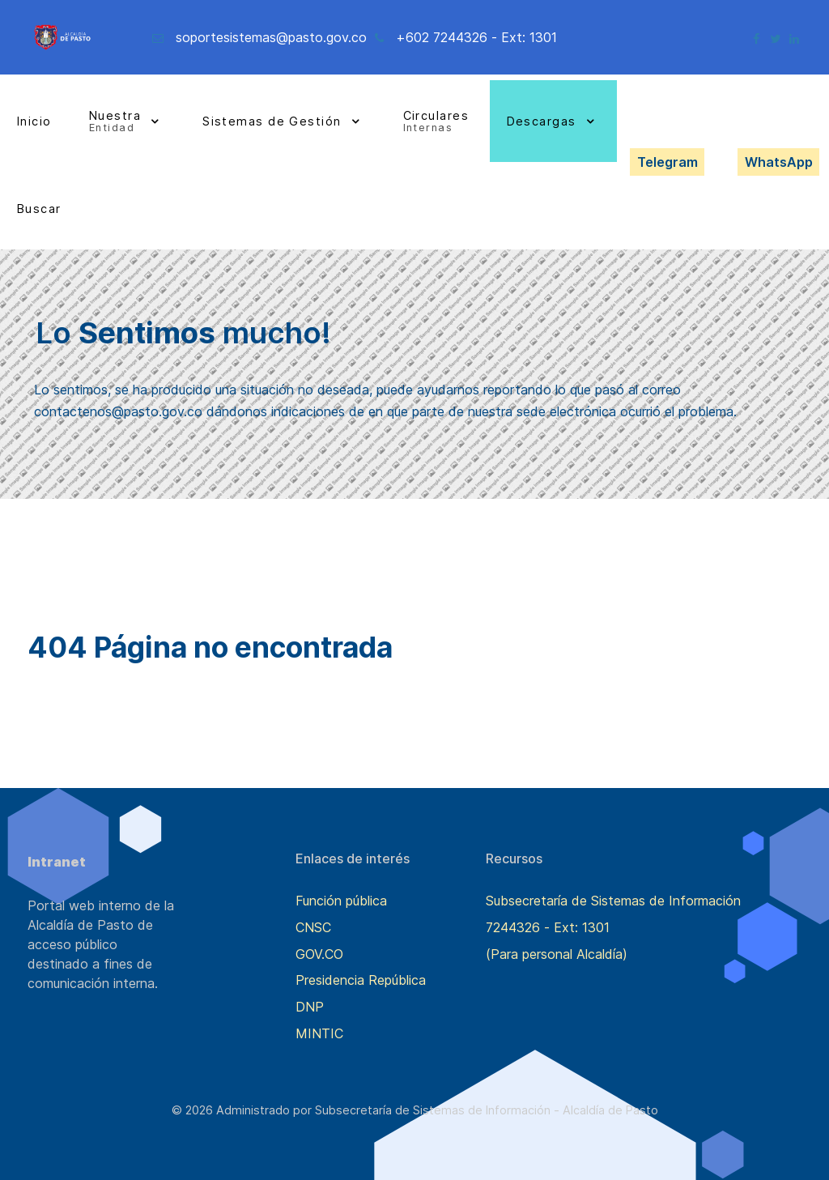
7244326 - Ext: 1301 (548, 927)
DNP (309, 1007)
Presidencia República (360, 980)
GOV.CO (319, 954)
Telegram (667, 162)
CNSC (313, 927)
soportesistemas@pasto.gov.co (271, 37)
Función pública (341, 900)
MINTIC (319, 1033)
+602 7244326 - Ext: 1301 (476, 37)
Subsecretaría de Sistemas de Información (613, 900)
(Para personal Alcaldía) (556, 954)
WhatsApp (779, 162)
